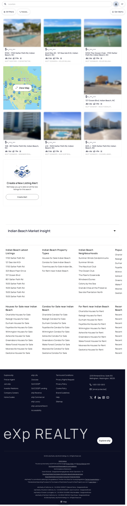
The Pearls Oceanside (89, 275)
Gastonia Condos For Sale (54, 353)
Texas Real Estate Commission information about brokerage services (62, 474)
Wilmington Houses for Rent (92, 328)
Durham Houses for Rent (91, 319)
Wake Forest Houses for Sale (19, 344)
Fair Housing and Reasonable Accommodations (63, 466)
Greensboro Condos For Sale (55, 340)
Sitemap (59, 401)
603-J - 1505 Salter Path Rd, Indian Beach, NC (100, 147)
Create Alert (22, 197)
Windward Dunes (87, 279)
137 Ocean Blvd (13, 275)
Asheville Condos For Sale (54, 336)
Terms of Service (81, 464)
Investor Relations (11, 388)
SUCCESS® (35, 384)
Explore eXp (8, 375)
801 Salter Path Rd (14, 279)
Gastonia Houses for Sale (18, 353)
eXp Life (34, 375)
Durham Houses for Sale (17, 323)
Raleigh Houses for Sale (17, 319)
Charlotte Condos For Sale (54, 314)
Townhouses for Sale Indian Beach (58, 266)
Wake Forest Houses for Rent (92, 341)
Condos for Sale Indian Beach (56, 262)
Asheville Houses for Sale (18, 336)
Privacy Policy (61, 384)
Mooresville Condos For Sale (55, 348)
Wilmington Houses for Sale (19, 331)
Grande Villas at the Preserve (93, 288)
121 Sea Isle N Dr (13, 262)
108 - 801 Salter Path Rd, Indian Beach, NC (22, 147)
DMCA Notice (63, 461)
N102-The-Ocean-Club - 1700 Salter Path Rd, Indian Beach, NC (101, 54)
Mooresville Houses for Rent (92, 345)
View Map (22, 87)
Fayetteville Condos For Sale (55, 327)
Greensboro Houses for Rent (92, 336)
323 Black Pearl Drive (16, 270)
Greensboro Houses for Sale (19, 340)
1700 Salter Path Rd (15, 258)
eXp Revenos (36, 393)
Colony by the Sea (87, 283)
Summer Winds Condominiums (94, 258)
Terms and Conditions (64, 375)
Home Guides (9, 397)
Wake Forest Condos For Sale (56, 344)
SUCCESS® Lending (39, 388)
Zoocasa (34, 380)
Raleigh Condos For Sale (53, 319)
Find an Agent (9, 380)
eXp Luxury (35, 401)
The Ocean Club (86, 270)
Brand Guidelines (62, 393)
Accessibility (36, 410)
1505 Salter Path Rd (15, 283)
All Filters (9, 12)
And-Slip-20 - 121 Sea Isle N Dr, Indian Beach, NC (61, 54)
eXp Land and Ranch (39, 406)
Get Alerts (117, 12)
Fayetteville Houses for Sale (19, 327)
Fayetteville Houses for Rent (92, 324)
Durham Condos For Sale (54, 323)
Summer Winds (86, 262)
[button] (62, 231)
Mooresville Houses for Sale (19, 348)
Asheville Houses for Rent (91, 332)
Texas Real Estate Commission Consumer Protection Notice (62, 477)
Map (63, 501)
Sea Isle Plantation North (91, 292)
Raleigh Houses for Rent (90, 315)
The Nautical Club (87, 266)
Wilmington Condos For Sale (55, 331)
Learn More (92, 482)
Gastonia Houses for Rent (91, 349)
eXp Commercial (37, 397)
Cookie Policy (61, 388)
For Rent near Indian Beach (55, 270)
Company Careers (11, 393)
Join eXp (7, 384)
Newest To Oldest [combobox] (24, 12)
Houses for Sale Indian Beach (56, 258)
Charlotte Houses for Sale (18, 314)
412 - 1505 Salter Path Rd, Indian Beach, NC (59, 147)
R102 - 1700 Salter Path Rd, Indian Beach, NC (20, 54)
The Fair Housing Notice (92, 479)
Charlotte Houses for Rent (91, 311)
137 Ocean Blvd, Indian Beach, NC (100, 100)
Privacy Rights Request (65, 380)
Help (58, 397)
